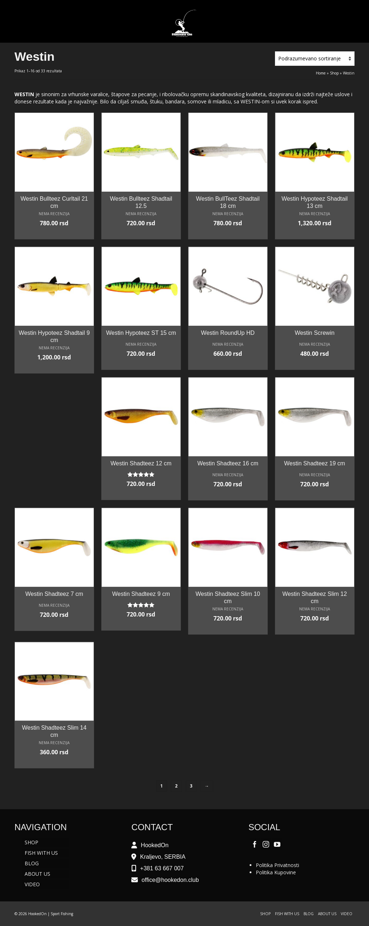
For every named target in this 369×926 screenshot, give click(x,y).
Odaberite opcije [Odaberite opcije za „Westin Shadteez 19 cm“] (315, 495)
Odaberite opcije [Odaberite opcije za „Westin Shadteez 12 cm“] (141, 495)
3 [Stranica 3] (191, 786)
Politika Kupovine (276, 872)
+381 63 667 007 (162, 868)
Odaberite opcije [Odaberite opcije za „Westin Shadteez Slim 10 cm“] (228, 629)
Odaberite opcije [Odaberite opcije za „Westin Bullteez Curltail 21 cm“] (54, 234)
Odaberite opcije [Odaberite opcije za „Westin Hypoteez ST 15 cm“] (141, 364)
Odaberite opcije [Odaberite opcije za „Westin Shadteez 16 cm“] (228, 495)
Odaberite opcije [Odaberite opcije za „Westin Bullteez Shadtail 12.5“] (141, 234)
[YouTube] (277, 843)
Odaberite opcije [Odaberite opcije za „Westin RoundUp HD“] (228, 364)
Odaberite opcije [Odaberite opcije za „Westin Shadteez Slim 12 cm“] (315, 629)
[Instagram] (266, 843)
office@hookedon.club (170, 880)
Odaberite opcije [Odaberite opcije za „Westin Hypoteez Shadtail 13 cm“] (315, 234)
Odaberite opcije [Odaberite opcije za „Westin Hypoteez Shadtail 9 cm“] (54, 368)
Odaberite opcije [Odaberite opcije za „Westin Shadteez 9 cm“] (141, 625)
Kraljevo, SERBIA (162, 857)
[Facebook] (255, 843)
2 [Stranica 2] (176, 786)
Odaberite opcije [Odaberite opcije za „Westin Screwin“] (315, 364)
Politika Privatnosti (277, 865)
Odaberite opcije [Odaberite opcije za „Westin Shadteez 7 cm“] (54, 626)
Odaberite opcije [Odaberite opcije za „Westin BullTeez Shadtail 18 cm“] (228, 234)
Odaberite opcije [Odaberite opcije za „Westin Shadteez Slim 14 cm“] (54, 763)
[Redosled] (315, 58)
